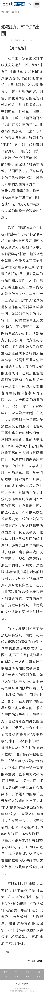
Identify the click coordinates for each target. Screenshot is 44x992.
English (25, 984)
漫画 (16, 977)
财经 (38, 972)
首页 (5, 972)
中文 (18, 984)
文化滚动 (15, 12)
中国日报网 (5, 12)
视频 (27, 977)
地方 (38, 977)
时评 (16, 972)
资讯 (27, 972)
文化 (5, 977)
